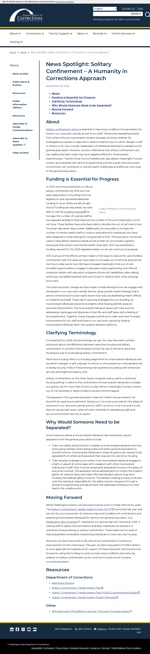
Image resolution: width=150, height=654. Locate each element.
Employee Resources (79, 648)
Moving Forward (62, 109)
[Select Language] (105, 9)
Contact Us (128, 8)
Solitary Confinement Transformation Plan (76, 588)
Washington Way (63, 522)
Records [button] (100, 33)
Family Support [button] (60, 33)
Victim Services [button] (123, 33)
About (56, 93)
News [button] (82, 33)
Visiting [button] (16, 42)
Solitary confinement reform (62, 129)
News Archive (20, 73)
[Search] (111, 14)
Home (12, 52)
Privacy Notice (62, 648)
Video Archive (21, 152)
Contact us (100, 629)
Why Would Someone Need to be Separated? (82, 105)
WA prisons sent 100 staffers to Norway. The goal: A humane (92, 611)
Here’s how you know (64, 2)
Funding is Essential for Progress (74, 97)
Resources (19, 115)
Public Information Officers (20, 104)
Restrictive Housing (63, 583)
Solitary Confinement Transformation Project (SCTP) (81, 509)
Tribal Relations (118, 648)
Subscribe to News (20, 141)
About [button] (15, 33)
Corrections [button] (35, 33)
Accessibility (36, 648)
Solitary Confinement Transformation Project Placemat (84, 597)
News (23, 52)
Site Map (106, 648)
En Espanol (49, 648)
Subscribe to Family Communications (23, 127)
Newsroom (19, 93)
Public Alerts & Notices (21, 83)
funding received (74, 212)
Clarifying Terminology (67, 101)
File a (134, 648)
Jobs (140, 8)
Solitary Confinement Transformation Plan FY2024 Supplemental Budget (95, 592)
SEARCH (136, 13)
